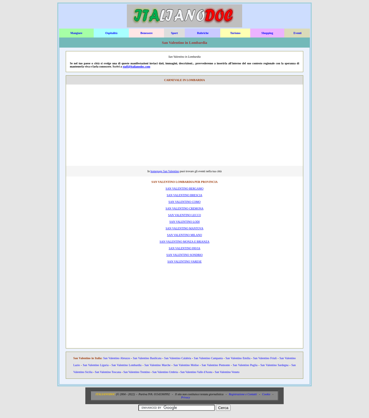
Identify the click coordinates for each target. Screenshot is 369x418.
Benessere (146, 33)
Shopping (267, 33)
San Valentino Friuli (265, 358)
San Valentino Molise (186, 365)
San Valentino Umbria (165, 372)
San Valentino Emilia (237, 358)
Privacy (185, 397)
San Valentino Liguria (95, 365)
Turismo (235, 33)
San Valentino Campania (208, 358)
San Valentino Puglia (245, 365)
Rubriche (202, 33)
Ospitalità (111, 33)
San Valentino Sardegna (274, 365)
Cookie (266, 394)
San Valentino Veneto (227, 372)
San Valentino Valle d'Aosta (196, 372)
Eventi (297, 33)
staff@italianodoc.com (136, 66)
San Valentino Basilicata (147, 358)
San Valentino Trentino (136, 372)
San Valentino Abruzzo (116, 358)
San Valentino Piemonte (216, 365)
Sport (174, 33)
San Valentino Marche (157, 365)
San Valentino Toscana (108, 372)
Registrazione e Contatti (243, 394)
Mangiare (76, 33)
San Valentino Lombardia (127, 365)
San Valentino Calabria (177, 358)
